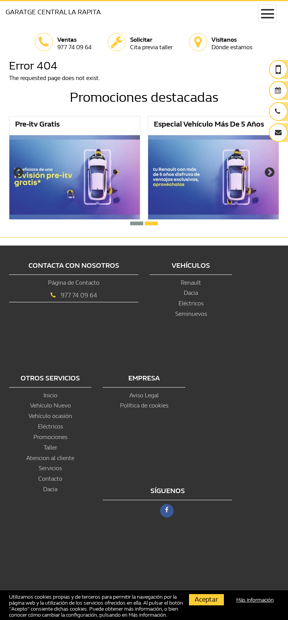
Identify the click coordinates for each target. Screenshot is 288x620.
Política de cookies (144, 405)
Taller (50, 447)
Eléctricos (191, 303)
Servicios (50, 468)
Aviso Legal (144, 395)
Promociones (50, 436)
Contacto (50, 478)
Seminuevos (191, 313)
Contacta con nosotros (73, 266)
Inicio (50, 395)
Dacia (191, 292)
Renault (191, 282)
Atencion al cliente (50, 458)
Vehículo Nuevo (50, 405)
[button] (136, 223)
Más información (147, 615)
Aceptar (206, 599)
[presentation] (18, 173)
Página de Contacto (73, 282)
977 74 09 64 (79, 295)
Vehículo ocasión (50, 415)
